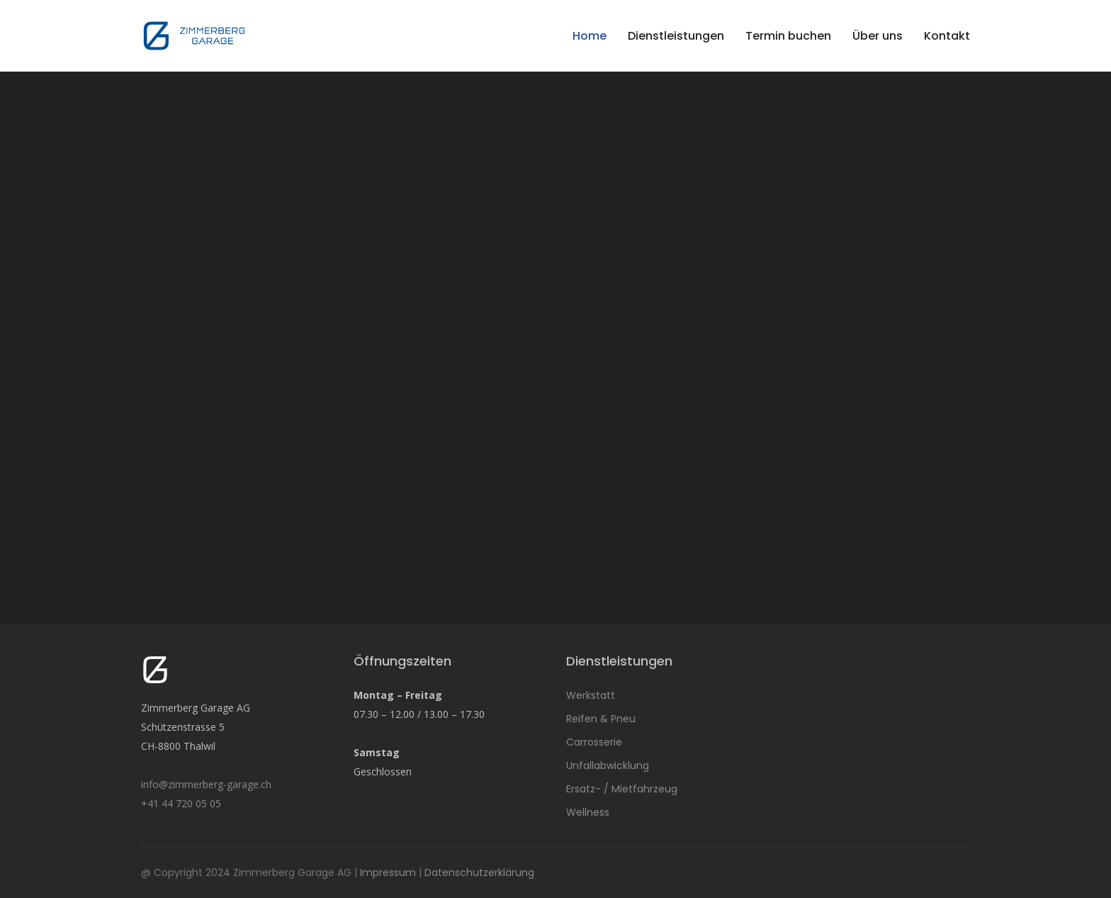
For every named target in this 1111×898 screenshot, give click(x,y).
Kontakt (947, 36)
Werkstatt (590, 695)
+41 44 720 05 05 (181, 803)
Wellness (587, 812)
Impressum (388, 872)
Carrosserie (594, 742)
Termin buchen (788, 36)
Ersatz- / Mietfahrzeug (621, 789)
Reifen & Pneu (601, 719)
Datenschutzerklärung (479, 872)
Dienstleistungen (676, 36)
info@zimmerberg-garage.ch (206, 784)
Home (590, 36)
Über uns (877, 36)
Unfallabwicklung (607, 765)
